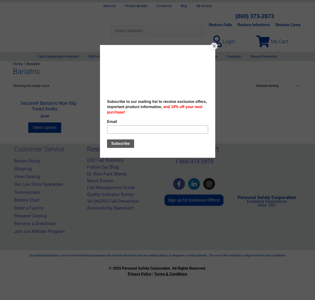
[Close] (214, 46)
